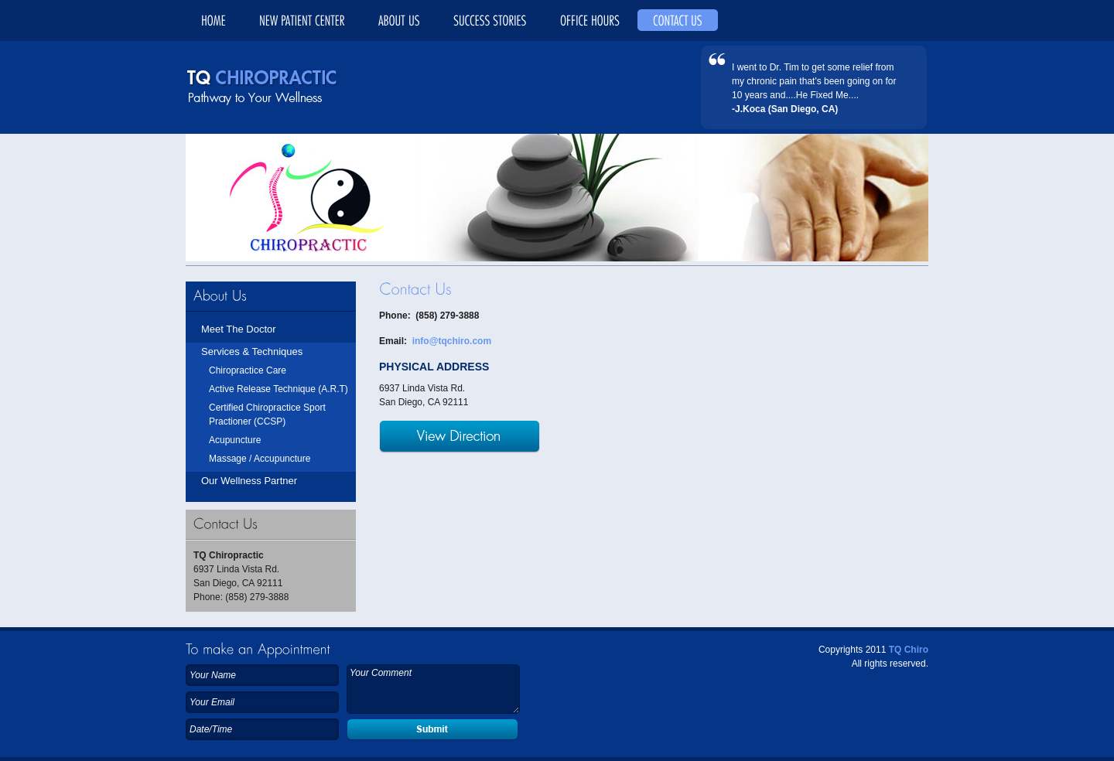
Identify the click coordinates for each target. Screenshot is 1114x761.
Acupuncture (235, 440)
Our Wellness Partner (249, 480)
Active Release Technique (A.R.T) (278, 389)
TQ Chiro (908, 649)
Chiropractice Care (247, 370)
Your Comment (433, 689)
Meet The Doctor (238, 329)
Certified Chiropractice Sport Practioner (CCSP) (267, 414)
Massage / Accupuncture (259, 458)
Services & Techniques (251, 351)
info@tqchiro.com (451, 341)
